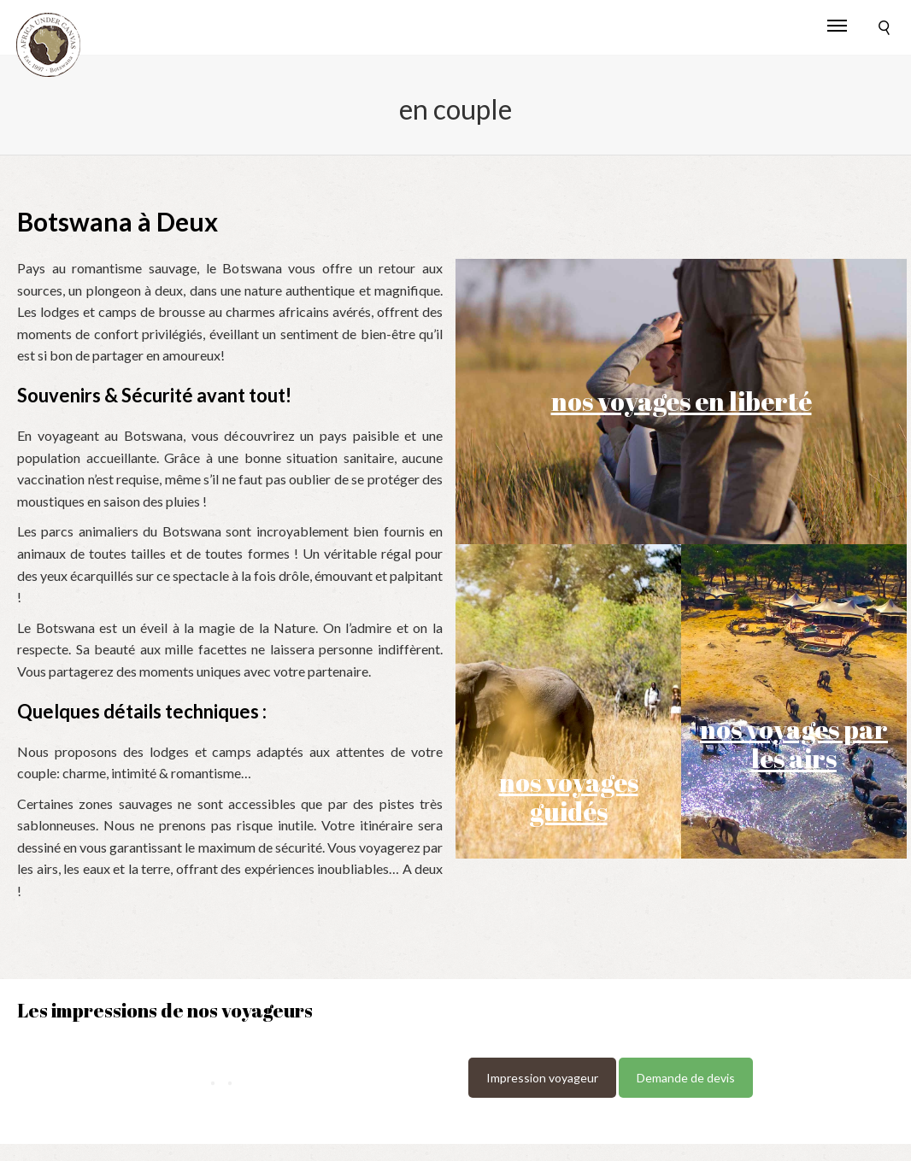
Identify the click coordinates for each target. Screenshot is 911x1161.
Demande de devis (686, 1077)
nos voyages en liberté (681, 401)
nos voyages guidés (568, 797)
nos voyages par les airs (794, 744)
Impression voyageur (542, 1077)
